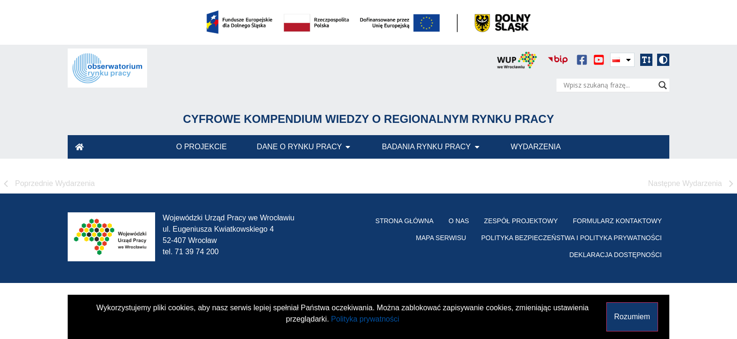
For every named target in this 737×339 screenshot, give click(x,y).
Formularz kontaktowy (617, 221)
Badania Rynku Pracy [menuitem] (426, 147)
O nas (458, 221)
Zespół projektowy (521, 221)
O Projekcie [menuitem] (201, 147)
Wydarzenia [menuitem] (536, 147)
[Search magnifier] (662, 85)
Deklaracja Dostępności (615, 254)
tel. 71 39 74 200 (191, 252)
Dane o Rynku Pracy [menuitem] (299, 147)
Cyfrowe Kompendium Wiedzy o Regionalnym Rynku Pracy (368, 119)
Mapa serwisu (441, 238)
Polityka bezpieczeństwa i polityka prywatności (571, 238)
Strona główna (405, 221)
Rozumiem (632, 317)
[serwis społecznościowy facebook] (582, 59)
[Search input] (609, 85)
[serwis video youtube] (598, 59)
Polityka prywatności (365, 319)
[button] (646, 60)
